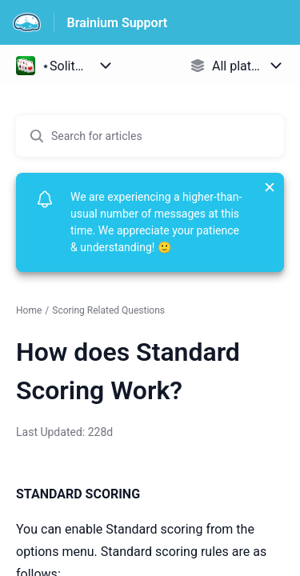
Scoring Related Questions (108, 310)
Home (29, 310)
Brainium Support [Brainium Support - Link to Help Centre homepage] (117, 22)
